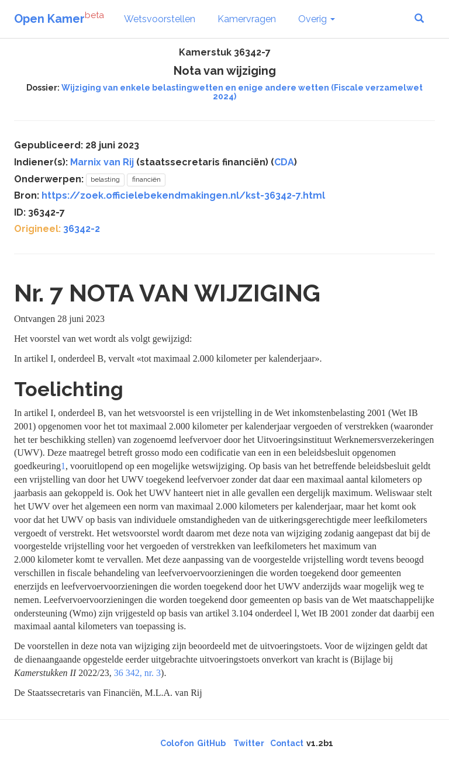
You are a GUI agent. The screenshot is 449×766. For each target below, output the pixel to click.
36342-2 (81, 228)
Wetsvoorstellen (159, 19)
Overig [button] (316, 19)
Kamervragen (246, 19)
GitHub (211, 743)
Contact (286, 743)
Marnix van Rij (102, 162)
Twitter (248, 743)
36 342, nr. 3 (137, 673)
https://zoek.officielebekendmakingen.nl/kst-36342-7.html (183, 195)
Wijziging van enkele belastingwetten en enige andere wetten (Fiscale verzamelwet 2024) (242, 92)
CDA (284, 162)
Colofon (177, 743)
